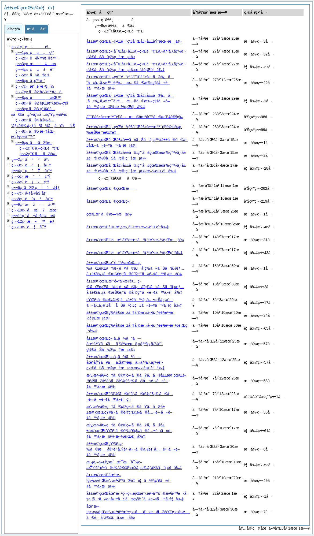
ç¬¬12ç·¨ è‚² (33, 221)
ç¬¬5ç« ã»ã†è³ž (32, 75)
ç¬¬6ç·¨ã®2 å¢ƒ (36, 187)
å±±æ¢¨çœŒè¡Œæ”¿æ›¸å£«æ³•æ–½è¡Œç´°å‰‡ (127, 227)
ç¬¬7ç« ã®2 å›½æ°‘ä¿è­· (39, 92)
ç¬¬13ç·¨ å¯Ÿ (29, 227)
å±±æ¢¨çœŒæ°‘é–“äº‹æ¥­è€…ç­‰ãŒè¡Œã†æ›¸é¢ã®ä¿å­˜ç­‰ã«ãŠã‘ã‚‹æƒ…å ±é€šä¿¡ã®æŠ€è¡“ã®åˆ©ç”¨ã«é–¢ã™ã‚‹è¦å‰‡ (135, 287)
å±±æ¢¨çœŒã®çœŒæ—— (111, 188)
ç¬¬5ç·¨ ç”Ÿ (31, 176)
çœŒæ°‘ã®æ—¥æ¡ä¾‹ (109, 214)
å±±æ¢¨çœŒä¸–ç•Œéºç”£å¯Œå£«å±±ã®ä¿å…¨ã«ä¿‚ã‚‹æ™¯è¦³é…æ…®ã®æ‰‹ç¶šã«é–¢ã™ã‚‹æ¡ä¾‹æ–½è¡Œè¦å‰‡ (130, 101)
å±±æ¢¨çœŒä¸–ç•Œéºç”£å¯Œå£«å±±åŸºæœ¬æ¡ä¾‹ (134, 41)
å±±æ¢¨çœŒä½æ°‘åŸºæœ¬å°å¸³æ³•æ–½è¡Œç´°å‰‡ (134, 253)
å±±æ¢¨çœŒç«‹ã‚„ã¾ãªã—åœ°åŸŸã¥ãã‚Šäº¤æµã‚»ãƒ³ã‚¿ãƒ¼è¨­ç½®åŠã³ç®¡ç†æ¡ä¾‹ (124, 344)
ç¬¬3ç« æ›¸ (36, 64)
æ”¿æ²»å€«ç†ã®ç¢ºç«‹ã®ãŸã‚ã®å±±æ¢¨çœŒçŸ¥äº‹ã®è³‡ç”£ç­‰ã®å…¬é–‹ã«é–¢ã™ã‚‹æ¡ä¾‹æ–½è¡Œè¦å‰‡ (129, 430)
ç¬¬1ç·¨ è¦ (31, 47)
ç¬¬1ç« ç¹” (35, 52)
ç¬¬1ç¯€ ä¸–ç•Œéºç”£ (39, 148)
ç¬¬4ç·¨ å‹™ (32, 171)
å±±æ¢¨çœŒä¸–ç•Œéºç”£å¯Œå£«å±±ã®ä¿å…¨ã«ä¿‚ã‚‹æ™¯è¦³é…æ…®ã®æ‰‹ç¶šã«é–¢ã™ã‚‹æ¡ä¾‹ (130, 82)
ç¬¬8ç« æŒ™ (38, 97)
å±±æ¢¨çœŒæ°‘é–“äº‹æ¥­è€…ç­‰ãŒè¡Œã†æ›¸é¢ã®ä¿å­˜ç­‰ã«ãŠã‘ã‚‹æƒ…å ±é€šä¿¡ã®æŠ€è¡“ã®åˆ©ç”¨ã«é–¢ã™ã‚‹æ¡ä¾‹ (135, 268)
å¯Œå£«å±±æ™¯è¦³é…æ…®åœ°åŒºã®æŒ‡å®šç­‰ (134, 117)
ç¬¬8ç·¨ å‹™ (32, 199)
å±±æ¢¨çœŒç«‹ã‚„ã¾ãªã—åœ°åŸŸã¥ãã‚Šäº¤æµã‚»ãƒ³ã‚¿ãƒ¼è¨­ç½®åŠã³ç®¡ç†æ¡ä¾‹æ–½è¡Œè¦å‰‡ (125, 362)
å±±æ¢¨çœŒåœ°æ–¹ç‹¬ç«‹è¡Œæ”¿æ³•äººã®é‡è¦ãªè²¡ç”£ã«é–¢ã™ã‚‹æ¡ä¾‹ (128, 480)
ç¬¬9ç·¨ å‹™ (33, 204)
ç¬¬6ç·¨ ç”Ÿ (30, 182)
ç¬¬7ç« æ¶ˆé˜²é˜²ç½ (35, 86)
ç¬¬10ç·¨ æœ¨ (35, 210)
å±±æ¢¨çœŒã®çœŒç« (108, 201)
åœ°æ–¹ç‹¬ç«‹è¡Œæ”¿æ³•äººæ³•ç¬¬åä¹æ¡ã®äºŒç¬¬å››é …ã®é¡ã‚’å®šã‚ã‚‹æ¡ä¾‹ (138, 512)
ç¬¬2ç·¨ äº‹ (30, 159)
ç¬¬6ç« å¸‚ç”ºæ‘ (30, 81)
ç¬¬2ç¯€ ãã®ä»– (38, 154)
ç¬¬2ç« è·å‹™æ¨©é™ (37, 58)
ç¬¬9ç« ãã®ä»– (34, 142)
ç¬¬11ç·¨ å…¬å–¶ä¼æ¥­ (33, 216)
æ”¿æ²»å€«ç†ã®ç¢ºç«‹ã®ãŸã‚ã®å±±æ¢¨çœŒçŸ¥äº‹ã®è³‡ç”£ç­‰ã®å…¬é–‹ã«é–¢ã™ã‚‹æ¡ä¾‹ (129, 412)
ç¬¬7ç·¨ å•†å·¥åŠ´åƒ (30, 193)
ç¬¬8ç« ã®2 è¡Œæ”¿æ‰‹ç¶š (42, 103)
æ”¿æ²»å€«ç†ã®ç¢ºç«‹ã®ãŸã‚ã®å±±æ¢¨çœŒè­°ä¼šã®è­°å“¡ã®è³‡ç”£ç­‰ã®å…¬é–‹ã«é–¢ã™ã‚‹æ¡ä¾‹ (136, 381)
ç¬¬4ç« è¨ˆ (35, 69)
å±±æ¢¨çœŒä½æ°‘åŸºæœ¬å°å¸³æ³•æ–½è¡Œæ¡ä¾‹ (135, 240)
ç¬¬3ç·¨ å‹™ (31, 165)
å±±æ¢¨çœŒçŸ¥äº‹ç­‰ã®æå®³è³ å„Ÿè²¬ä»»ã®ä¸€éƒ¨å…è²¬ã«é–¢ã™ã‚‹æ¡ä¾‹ (133, 449)
